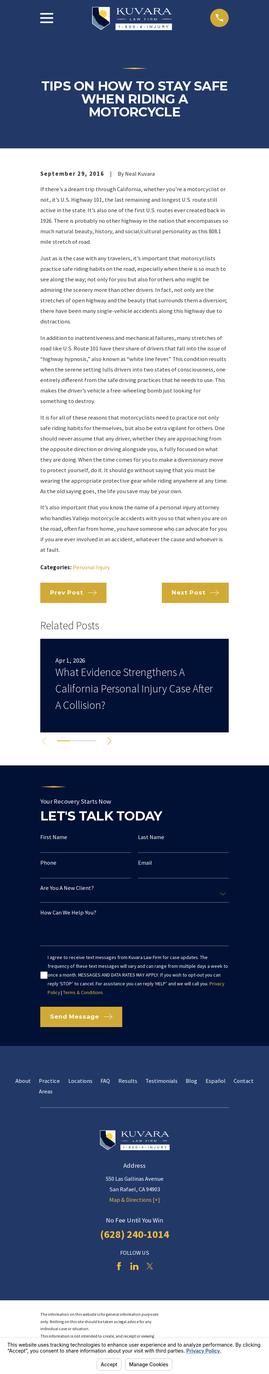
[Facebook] (119, 1266)
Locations (80, 1081)
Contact (244, 1081)
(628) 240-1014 (134, 1234)
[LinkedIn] (134, 1266)
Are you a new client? (67, 888)
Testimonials (161, 1081)
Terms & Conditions (83, 992)
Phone (48, 863)
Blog (191, 1081)
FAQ (105, 1081)
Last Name (151, 837)
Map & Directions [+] (134, 1200)
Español (216, 1081)
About (23, 1081)
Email (145, 863)
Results (127, 1081)
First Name (53, 837)
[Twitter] (150, 1266)
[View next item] (109, 741)
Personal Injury (91, 567)
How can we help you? (68, 913)
